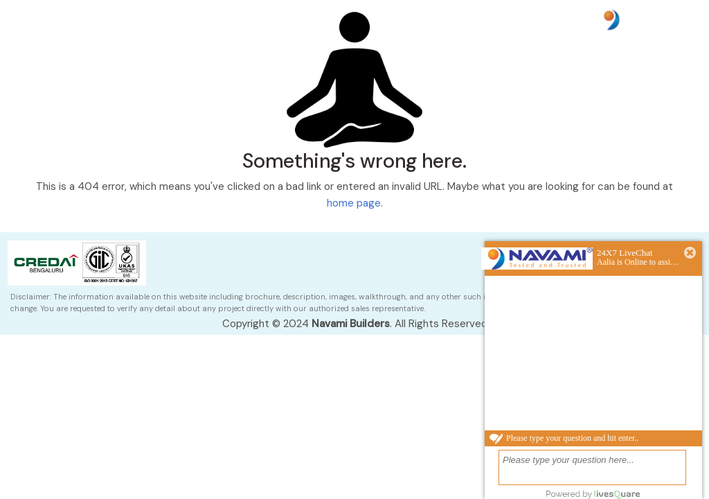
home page (354, 203)
